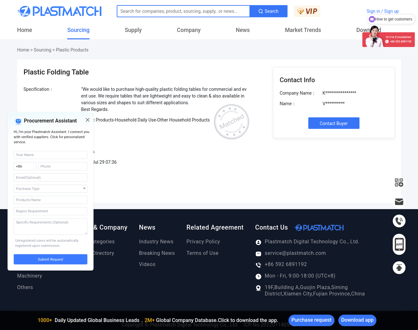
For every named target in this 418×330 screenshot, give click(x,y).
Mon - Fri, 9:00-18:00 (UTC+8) (295, 276)
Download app (357, 320)
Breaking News (157, 253)
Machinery (29, 276)
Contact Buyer (334, 123)
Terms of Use (202, 253)
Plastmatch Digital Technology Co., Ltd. (307, 242)
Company (189, 30)
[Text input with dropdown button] (183, 11)
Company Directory (91, 253)
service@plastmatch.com (290, 253)
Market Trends (303, 30)
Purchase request (311, 320)
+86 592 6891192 (281, 264)
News (243, 30)
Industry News (156, 242)
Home (24, 30)
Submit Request (50, 259)
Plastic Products (72, 49)
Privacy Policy (203, 242)
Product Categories (91, 242)
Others (25, 287)
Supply (133, 30)
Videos (147, 264)
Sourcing (78, 30)
